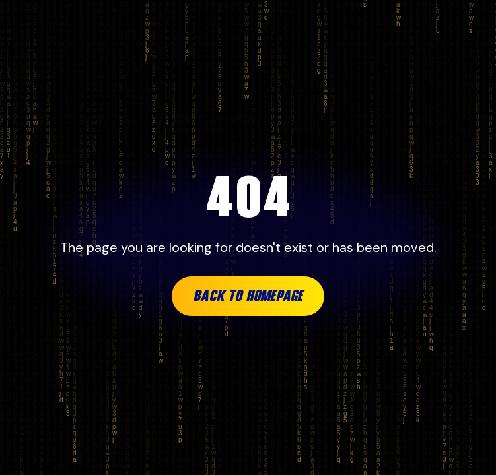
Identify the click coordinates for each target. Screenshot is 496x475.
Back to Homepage (248, 296)
